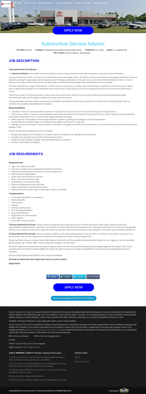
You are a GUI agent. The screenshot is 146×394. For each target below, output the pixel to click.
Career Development (83, 3)
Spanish (36, 347)
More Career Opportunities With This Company (73, 298)
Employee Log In (82, 361)
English (25, 347)
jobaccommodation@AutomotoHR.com (42, 330)
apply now (73, 30)
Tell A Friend (92, 276)
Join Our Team (30, 3)
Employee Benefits (45, 3)
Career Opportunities (64, 3)
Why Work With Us (101, 3)
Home (18, 3)
